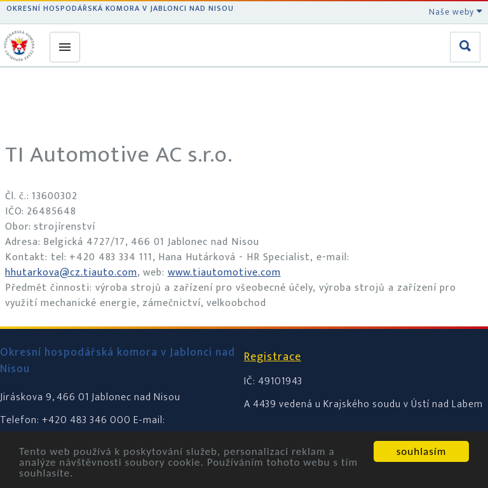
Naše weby (456, 11)
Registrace (272, 356)
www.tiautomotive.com (224, 272)
